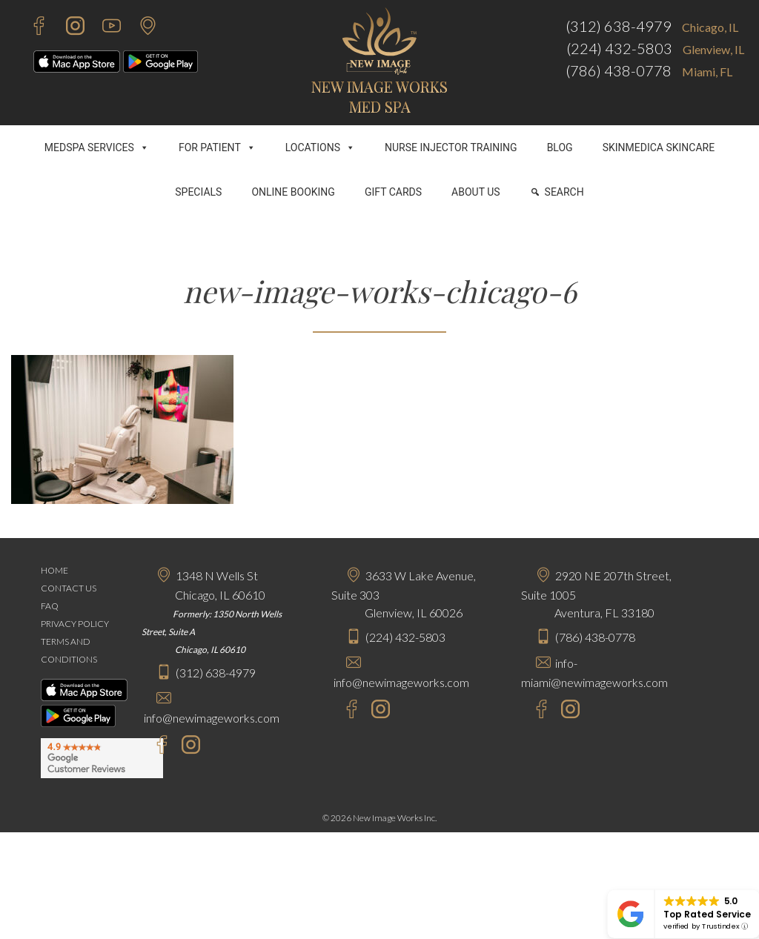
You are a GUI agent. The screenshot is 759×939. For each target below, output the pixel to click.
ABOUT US (475, 192)
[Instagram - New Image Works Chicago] (187, 747)
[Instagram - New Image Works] (67, 28)
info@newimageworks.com (211, 718)
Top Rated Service (707, 914)
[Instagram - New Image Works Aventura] (567, 711)
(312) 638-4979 (619, 26)
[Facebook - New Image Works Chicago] (154, 747)
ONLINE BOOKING (293, 192)
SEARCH (564, 192)
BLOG (560, 147)
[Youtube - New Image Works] (104, 28)
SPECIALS (198, 192)
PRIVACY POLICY (75, 623)
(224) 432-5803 (619, 48)
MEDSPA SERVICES (96, 147)
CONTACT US (68, 588)
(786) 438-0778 (619, 70)
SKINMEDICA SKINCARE (659, 147)
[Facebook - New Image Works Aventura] (534, 711)
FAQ (50, 605)
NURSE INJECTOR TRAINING (451, 147)
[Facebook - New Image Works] (31, 28)
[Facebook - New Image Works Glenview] (344, 711)
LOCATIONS (320, 147)
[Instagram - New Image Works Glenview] (377, 711)
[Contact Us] (140, 28)
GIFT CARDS (393, 192)
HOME (54, 570)
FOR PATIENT (217, 147)
